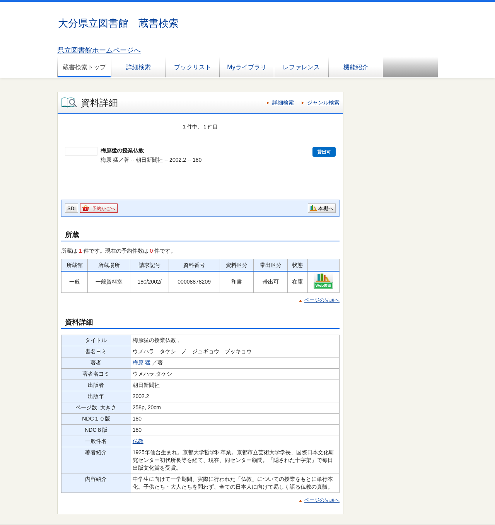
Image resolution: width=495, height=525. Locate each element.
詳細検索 (138, 67)
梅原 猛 (141, 362)
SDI (71, 208)
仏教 (138, 441)
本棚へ (325, 208)
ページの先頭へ (322, 300)
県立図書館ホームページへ (99, 50)
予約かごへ (103, 208)
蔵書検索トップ (84, 67)
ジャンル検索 (323, 102)
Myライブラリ (246, 67)
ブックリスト (192, 67)
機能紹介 (355, 67)
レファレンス (301, 67)
